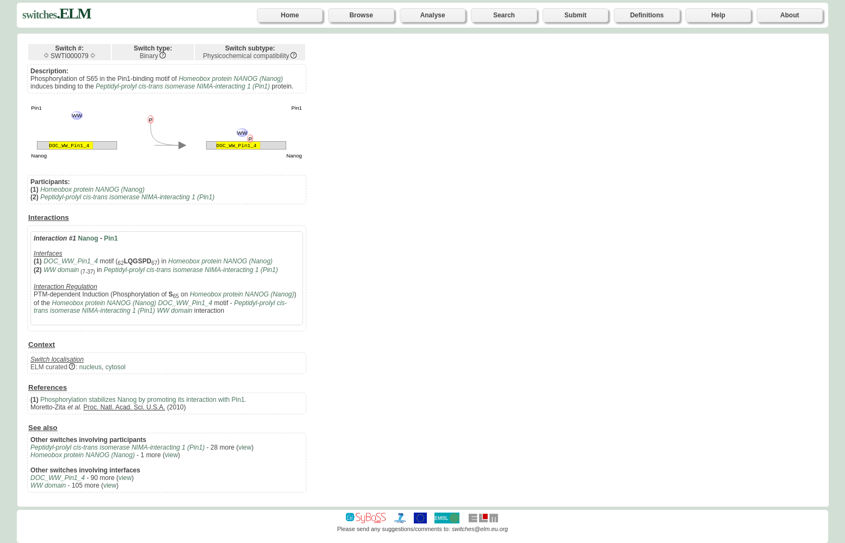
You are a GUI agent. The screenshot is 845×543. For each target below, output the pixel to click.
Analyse (432, 15)
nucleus (90, 367)
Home (290, 15)
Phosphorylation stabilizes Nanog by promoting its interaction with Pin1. (143, 399)
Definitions (647, 15)
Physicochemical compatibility (246, 56)
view (244, 447)
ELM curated (48, 367)
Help (718, 15)
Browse (361, 15)
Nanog (88, 238)
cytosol (115, 367)
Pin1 (111, 238)
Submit (575, 15)
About (789, 15)
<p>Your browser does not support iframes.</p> (580, 269)
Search (504, 15)
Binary (149, 56)
